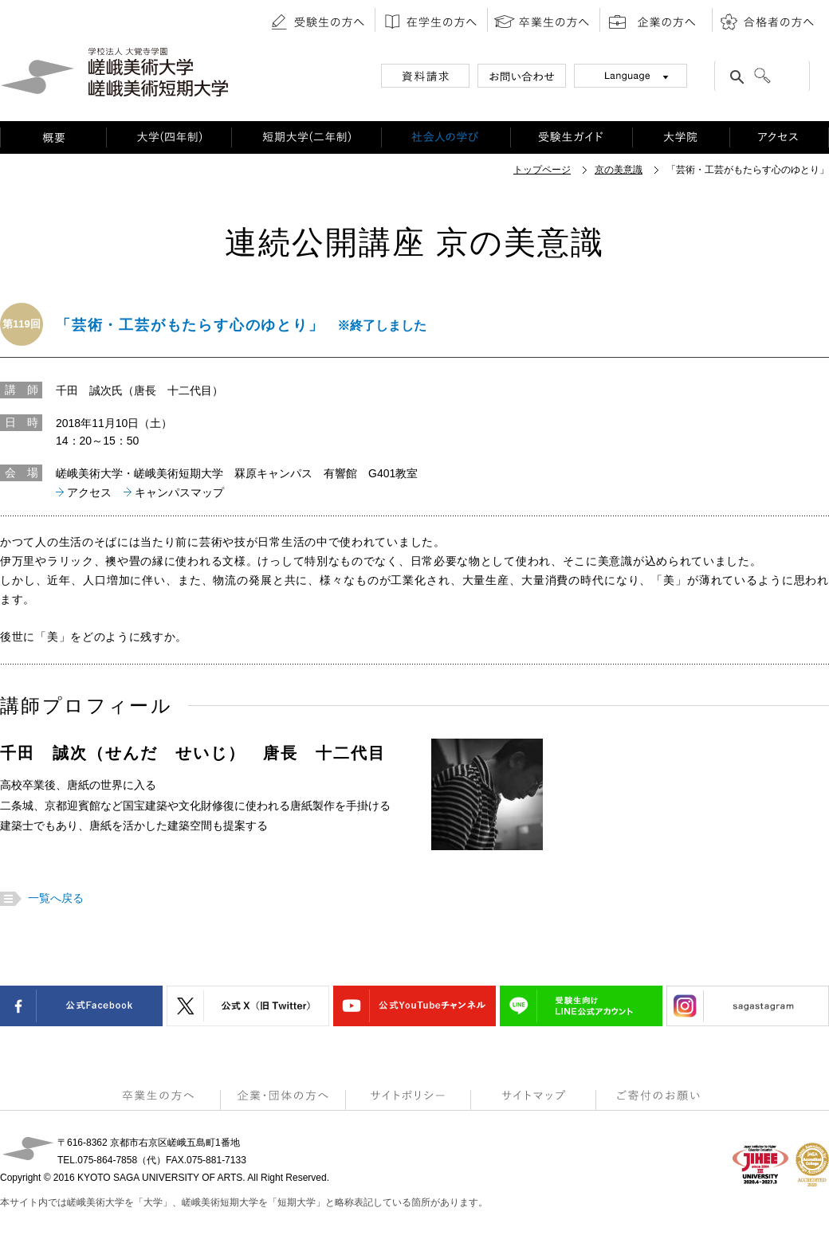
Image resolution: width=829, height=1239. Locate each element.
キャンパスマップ (179, 492)
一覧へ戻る (54, 898)
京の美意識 (618, 169)
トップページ (542, 169)
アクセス (89, 492)
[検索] (780, 77)
